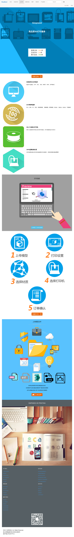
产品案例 (43, 1)
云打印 (21, 1)
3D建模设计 (5, 494)
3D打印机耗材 (5, 490)
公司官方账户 (40, 494)
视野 (33, 1)
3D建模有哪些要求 (41, 473)
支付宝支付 (40, 486)
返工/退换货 (5, 501)
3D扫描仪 (5, 492)
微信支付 (40, 488)
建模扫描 (27, 1)
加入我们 (67, 5)
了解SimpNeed (6, 471)
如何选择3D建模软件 (42, 471)
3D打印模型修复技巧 (42, 481)
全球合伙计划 (5, 475)
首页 (11, 1)
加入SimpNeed (6, 477)
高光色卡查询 (5, 507)
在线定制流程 (5, 505)
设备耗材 (16, 1)
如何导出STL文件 (41, 475)
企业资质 (5, 481)
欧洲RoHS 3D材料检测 (42, 479)
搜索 (64, 1)
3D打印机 (5, 488)
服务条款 (5, 503)
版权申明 (5, 479)
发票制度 (40, 492)
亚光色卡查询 (5, 509)
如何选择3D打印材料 (42, 477)
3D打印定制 (5, 486)
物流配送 (5, 499)
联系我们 (5, 473)
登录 (72, 5)
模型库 (37, 1)
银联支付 (40, 490)
